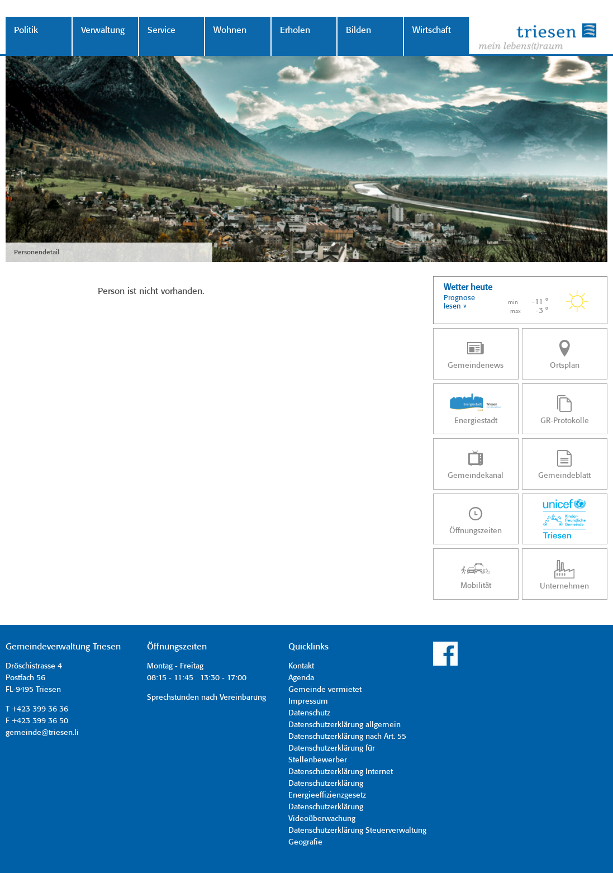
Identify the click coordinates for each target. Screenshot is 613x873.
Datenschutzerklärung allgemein (344, 725)
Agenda (301, 678)
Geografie (305, 842)
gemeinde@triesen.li (42, 733)
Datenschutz (309, 713)
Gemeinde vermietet (325, 690)
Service (161, 30)
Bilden (358, 30)
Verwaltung (103, 30)
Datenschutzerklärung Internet (340, 772)
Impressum (308, 701)
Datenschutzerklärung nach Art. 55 (347, 737)
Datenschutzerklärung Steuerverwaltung (357, 830)
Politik (26, 30)
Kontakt (301, 666)
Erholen (295, 30)
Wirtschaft (431, 30)
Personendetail (36, 252)
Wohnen (229, 30)
